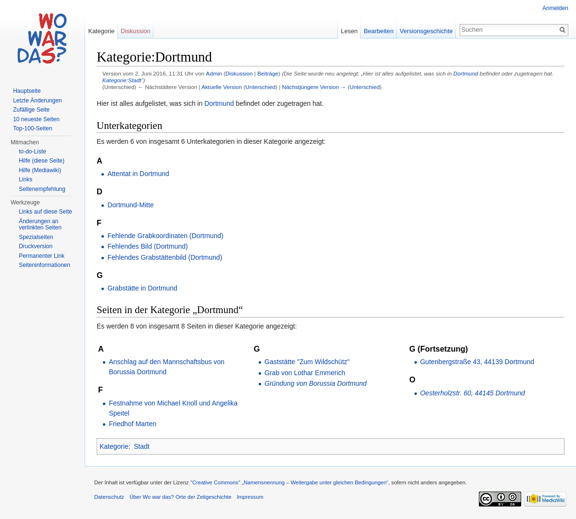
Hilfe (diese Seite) (41, 160)
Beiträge (267, 73)
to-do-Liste (32, 151)
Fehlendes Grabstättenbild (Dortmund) (164, 257)
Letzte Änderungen (37, 100)
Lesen (349, 31)
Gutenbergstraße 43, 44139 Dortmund (477, 362)
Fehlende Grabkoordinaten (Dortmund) (165, 236)
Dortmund (465, 73)
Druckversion (35, 246)
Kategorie (114, 446)
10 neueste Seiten (36, 119)
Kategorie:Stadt (121, 80)
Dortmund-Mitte (130, 205)
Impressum (250, 497)
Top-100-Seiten (32, 128)
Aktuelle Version (221, 87)
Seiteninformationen (44, 265)
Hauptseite (26, 91)
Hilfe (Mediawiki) (40, 170)
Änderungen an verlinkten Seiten (40, 224)
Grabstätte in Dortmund (142, 288)
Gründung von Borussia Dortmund (315, 383)
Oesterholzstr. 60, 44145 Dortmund (472, 393)
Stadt (142, 446)
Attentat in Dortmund (138, 173)
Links (25, 179)
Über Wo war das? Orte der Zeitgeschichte (180, 497)
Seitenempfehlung (42, 189)
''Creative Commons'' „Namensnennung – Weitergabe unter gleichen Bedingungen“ (289, 482)
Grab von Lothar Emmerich (304, 373)
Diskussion (239, 73)
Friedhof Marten (132, 424)
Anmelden (555, 8)
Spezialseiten (36, 237)
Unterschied (260, 87)
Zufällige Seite (31, 109)
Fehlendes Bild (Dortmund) (147, 246)
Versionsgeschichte (426, 31)
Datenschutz (109, 497)
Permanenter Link (41, 256)
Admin (214, 73)
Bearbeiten (379, 31)
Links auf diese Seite (45, 211)
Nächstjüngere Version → (314, 87)
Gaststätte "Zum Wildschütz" (307, 362)
